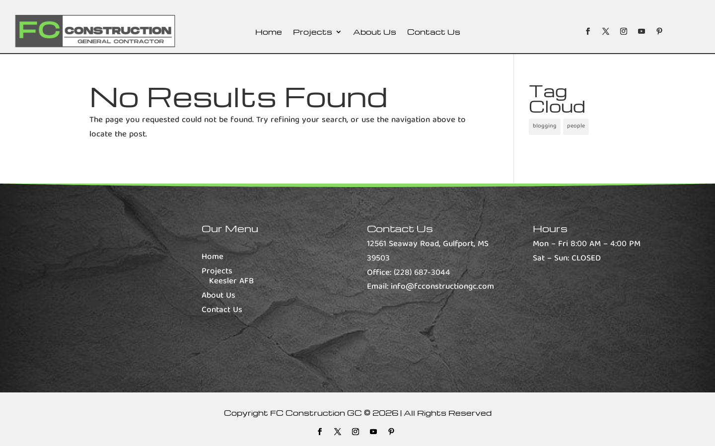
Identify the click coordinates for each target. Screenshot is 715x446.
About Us (374, 32)
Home (268, 32)
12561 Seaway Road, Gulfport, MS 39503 (428, 251)
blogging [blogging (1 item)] (545, 126)
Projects (312, 32)
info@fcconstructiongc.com (442, 287)
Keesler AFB (231, 281)
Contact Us (433, 32)
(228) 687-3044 (422, 273)
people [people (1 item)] (576, 126)
